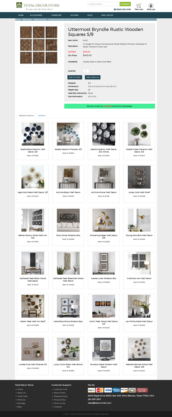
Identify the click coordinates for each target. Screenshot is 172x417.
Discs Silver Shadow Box (68, 235)
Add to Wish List (92, 77)
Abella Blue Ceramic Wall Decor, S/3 (32, 150)
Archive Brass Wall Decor (68, 192)
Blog (20, 407)
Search (125, 4)
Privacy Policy (60, 400)
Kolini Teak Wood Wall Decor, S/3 (103, 322)
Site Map (21, 403)
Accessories (37, 15)
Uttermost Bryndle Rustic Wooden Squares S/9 (69, 19)
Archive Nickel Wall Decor (103, 192)
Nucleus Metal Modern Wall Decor (103, 365)
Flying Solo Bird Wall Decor (139, 235)
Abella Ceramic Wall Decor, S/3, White (103, 150)
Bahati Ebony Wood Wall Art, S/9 (33, 236)
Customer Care (60, 389)
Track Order (23, 396)
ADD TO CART (75, 77)
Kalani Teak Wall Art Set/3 (32, 321)
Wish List (21, 400)
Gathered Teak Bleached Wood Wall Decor (68, 279)
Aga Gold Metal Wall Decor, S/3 (33, 192)
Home (21, 15)
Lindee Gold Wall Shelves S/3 (33, 364)
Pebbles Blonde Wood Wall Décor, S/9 (139, 365)
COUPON (108, 106)
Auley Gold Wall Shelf (139, 192)
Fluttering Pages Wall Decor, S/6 (104, 236)
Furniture (57, 15)
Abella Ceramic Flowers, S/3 (68, 149)
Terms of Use (59, 403)
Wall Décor (108, 15)
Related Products (26, 115)
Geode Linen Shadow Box (103, 278)
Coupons (58, 407)
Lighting (75, 15)
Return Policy (60, 393)
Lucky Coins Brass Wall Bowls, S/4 (68, 365)
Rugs (91, 15)
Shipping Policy (61, 396)
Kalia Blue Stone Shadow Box (68, 321)
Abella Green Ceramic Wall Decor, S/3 (139, 150)
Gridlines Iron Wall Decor (139, 278)
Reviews (41, 115)
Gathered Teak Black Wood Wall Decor (33, 279)
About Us (22, 393)
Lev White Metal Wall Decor (139, 321)
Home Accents (40, 19)
